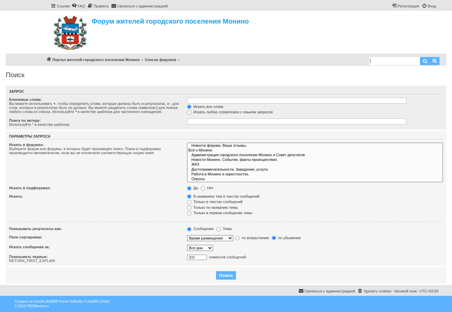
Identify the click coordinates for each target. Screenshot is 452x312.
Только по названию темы (212, 207)
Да (192, 188)
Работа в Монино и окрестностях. (315, 174)
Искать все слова (205, 107)
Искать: (16, 196)
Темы (224, 229)
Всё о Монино (315, 150)
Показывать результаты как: (35, 229)
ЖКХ (315, 164)
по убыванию (286, 238)
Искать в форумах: (26, 145)
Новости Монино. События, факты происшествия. (315, 160)
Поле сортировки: (25, 237)
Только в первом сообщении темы (219, 213)
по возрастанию (252, 238)
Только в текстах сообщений (215, 202)
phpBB (51, 301)
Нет (207, 188)
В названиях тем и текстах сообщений (223, 196)
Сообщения (200, 229)
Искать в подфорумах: (30, 188)
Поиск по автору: (25, 120)
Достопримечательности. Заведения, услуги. (315, 169)
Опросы (315, 179)
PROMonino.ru (38, 306)
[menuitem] (78, 6)
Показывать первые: (28, 257)
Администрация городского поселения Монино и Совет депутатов (315, 155)
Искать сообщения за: (29, 247)
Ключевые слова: (25, 99)
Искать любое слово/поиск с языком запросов (230, 112)
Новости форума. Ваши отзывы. (315, 145)
